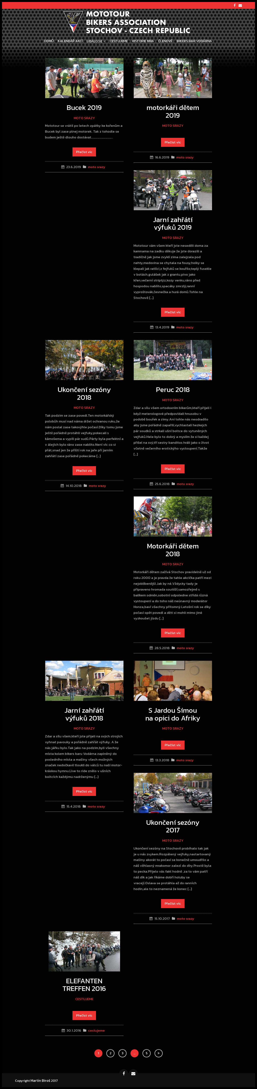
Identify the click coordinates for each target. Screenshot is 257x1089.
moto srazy (84, 118)
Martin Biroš (40, 1080)
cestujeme (84, 999)
